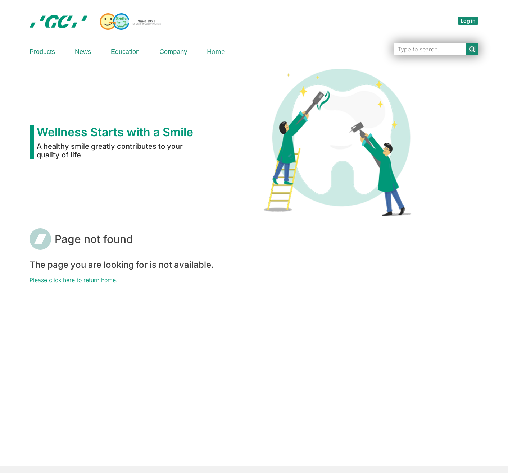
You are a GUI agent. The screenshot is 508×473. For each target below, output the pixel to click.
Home (216, 51)
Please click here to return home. (74, 280)
